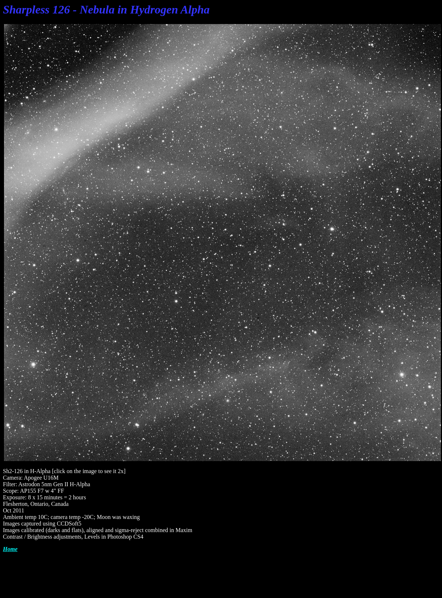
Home (10, 549)
